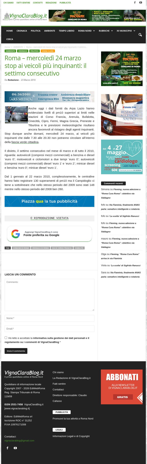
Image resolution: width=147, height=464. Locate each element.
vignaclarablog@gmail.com (19, 440)
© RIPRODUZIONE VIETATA (49, 218)
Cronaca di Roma (40, 248)
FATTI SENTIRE (23, 2)
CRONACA (22, 30)
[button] (140, 35)
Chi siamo (58, 372)
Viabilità (79, 248)
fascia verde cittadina (24, 142)
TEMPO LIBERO (66, 30)
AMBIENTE (49, 30)
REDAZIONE (51, 2)
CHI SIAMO (8, 2)
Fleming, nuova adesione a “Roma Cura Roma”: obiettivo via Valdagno (120, 193)
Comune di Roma (21, 248)
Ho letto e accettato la (47, 340)
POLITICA (35, 30)
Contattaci (58, 389)
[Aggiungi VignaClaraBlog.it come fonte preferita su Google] (49, 234)
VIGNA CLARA (48, 51)
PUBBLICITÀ (65, 2)
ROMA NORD (86, 31)
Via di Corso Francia (62, 248)
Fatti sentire (59, 383)
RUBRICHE (106, 31)
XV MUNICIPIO (126, 31)
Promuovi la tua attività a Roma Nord (73, 418)
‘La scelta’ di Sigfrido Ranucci (124, 216)
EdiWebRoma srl (23, 416)
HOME (9, 30)
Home (7, 47)
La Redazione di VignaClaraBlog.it (72, 378)
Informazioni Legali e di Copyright (71, 436)
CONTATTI (38, 2)
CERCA (9, 39)
